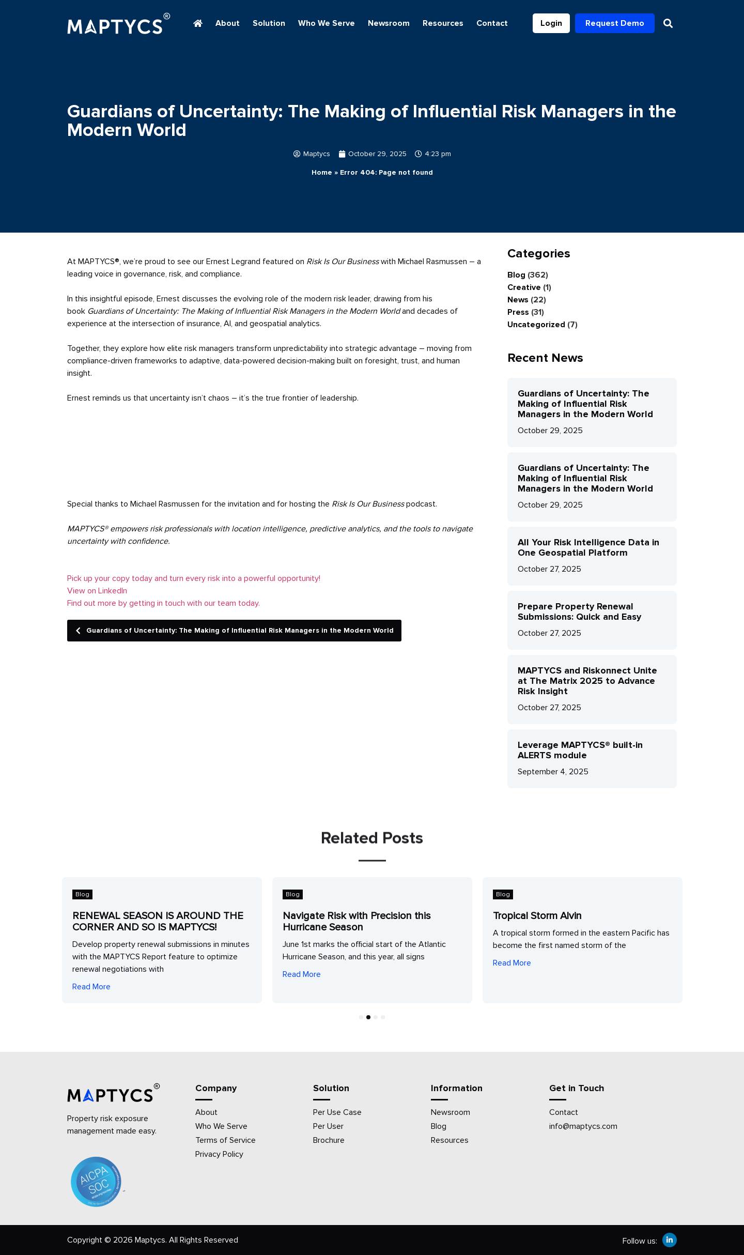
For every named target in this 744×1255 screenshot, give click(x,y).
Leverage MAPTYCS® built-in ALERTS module (580, 750)
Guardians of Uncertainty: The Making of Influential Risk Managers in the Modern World (232, 630)
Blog (516, 275)
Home (322, 172)
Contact (492, 23)
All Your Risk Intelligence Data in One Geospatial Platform (588, 547)
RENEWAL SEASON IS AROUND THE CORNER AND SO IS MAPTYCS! (157, 921)
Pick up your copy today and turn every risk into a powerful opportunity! (193, 578)
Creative (524, 287)
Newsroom (389, 23)
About (227, 23)
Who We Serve (326, 23)
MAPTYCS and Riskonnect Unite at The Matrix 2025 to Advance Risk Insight (587, 681)
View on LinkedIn (97, 591)
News (518, 300)
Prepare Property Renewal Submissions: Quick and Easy (579, 611)
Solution (269, 23)
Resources (443, 23)
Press (518, 312)
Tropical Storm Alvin (537, 916)
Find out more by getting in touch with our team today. (163, 603)
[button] (668, 23)
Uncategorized (536, 324)
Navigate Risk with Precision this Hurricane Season (357, 921)
